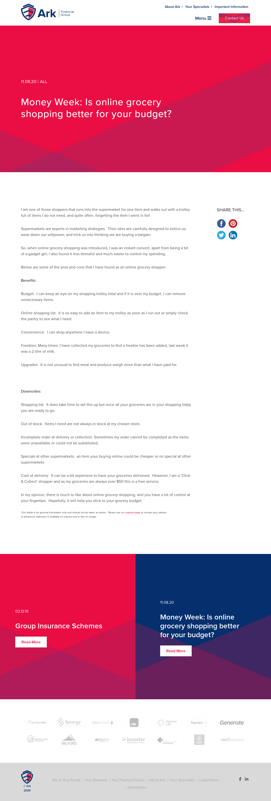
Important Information (231, 7)
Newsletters (137, 787)
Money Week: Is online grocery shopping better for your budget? (199, 626)
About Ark (172, 7)
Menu (203, 18)
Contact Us (234, 18)
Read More (31, 642)
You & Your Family (66, 780)
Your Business (96, 780)
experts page (132, 512)
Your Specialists (197, 7)
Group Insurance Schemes (58, 626)
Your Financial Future (128, 780)
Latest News (209, 780)
